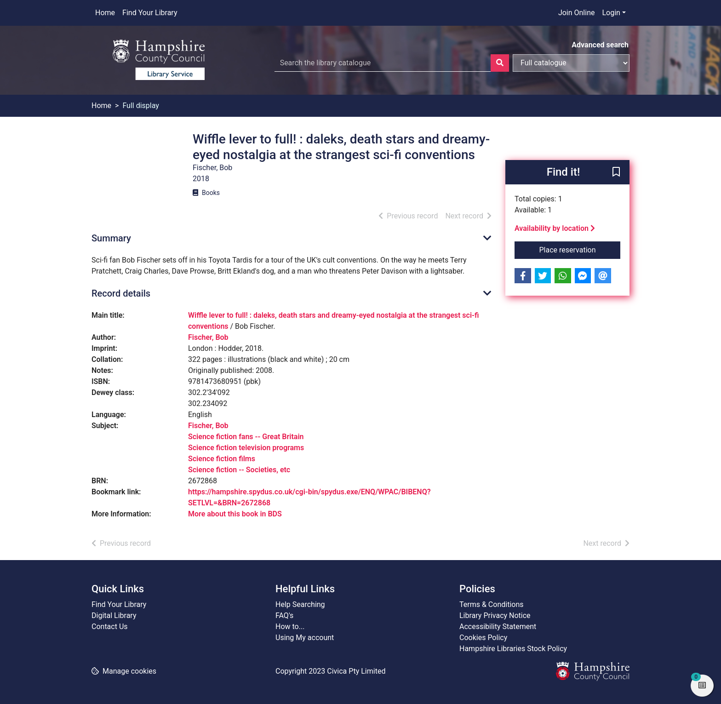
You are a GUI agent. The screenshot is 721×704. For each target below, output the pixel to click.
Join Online (576, 12)
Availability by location (555, 228)
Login (611, 12)
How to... (289, 626)
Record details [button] (121, 293)
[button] (616, 173)
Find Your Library (149, 12)
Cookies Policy (483, 637)
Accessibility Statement (497, 626)
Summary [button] (111, 238)
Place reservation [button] (580, 249)
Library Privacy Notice (495, 615)
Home (105, 12)
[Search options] (571, 63)
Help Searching (300, 604)
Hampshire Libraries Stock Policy (513, 648)
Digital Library (114, 615)
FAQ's (284, 615)
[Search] (500, 63)
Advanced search (600, 44)
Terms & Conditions (491, 604)
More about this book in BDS (235, 513)
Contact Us (110, 626)
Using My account (304, 637)
